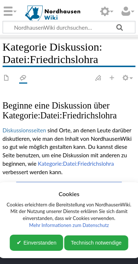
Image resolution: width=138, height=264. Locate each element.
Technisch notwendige (96, 243)
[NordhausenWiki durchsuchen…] (69, 27)
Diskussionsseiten (24, 130)
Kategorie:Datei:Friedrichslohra (76, 163)
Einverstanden (40, 243)
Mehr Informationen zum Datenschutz (69, 225)
